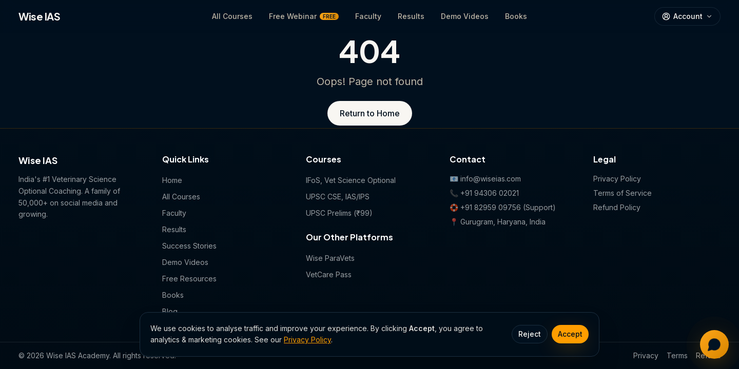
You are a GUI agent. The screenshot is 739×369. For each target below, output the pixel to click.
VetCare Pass (329, 274)
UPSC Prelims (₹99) (339, 213)
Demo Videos (465, 16)
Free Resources (189, 278)
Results (411, 16)
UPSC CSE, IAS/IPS (337, 196)
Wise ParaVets (330, 258)
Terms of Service (622, 193)
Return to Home (370, 113)
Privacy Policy (307, 339)
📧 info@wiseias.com (485, 178)
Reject (529, 334)
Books (516, 16)
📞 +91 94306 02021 (484, 193)
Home (172, 180)
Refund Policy (616, 207)
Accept (570, 334)
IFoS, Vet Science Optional (351, 180)
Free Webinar (304, 16)
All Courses (232, 16)
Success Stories (189, 245)
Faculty (368, 16)
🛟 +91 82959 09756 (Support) (503, 207)
